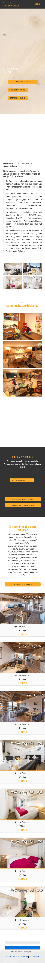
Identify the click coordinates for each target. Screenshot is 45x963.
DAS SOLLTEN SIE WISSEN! (22, 584)
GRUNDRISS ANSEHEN (22, 82)
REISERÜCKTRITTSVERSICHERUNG (22, 505)
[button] (18, 90)
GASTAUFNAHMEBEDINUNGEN (22, 499)
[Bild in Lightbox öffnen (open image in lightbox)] (12, 269)
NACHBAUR (10, 3)
